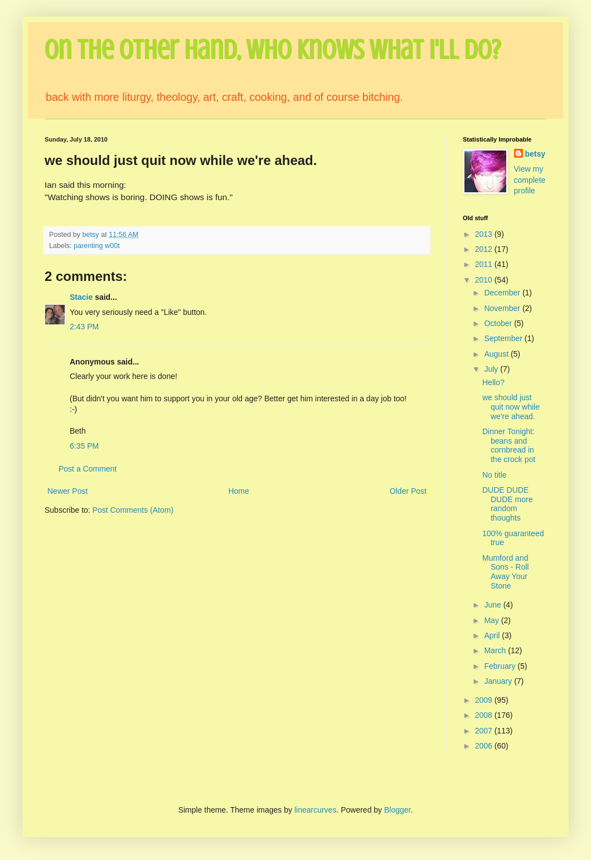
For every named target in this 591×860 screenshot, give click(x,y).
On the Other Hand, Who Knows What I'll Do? (273, 50)
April (493, 635)
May (492, 620)
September (504, 338)
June (493, 604)
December (503, 292)
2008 (485, 715)
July (492, 369)
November (503, 308)
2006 (485, 745)
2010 (485, 279)
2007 (485, 730)
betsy (535, 153)
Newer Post (67, 491)
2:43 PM (84, 326)
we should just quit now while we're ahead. (511, 407)
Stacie (81, 297)
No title (494, 474)
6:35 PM (84, 445)
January (499, 681)
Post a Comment (88, 468)
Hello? (493, 382)
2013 (485, 234)
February (500, 666)
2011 (485, 264)
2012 (485, 249)
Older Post (408, 491)
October (499, 323)
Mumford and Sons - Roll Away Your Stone (505, 571)
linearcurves (315, 809)
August (497, 353)
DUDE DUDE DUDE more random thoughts (507, 503)
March (496, 650)
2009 (485, 700)
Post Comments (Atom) (133, 510)
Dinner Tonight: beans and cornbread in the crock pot (508, 445)
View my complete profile (530, 179)
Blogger (397, 809)
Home (238, 491)
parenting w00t (97, 246)
